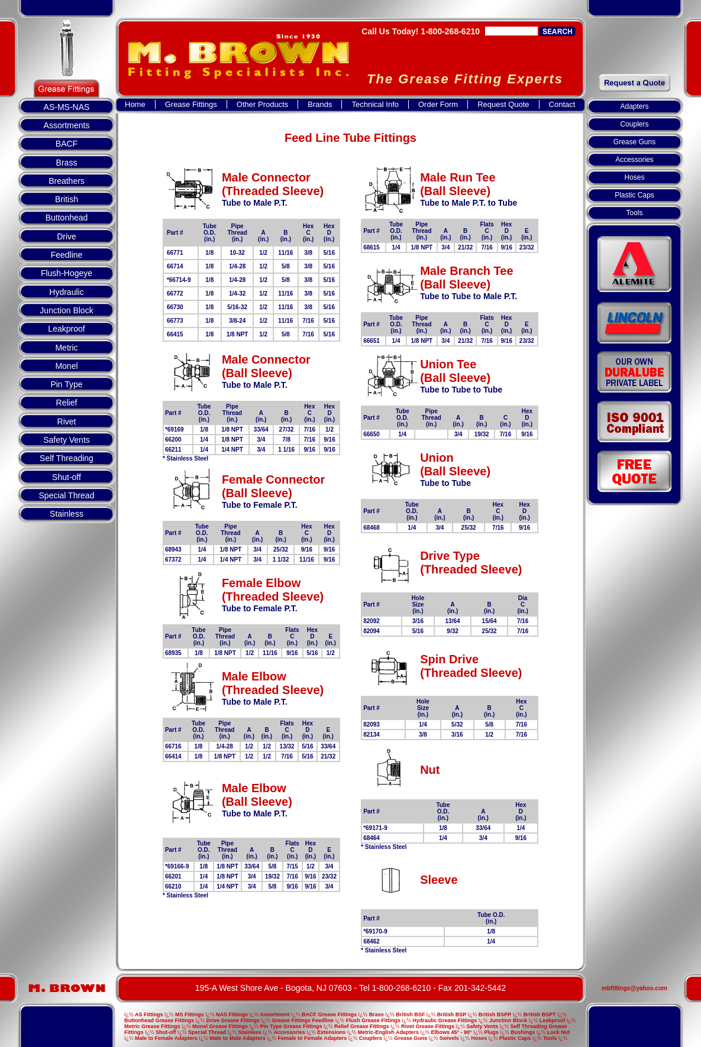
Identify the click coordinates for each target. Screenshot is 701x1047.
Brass (66, 162)
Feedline (67, 255)
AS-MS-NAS (67, 107)
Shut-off (66, 477)
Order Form (438, 104)
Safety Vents (66, 440)
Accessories (634, 159)
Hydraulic (66, 292)
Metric (66, 347)
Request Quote (503, 104)
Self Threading (66, 458)
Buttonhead (67, 217)
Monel (66, 366)
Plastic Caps (634, 195)
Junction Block (66, 310)
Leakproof (66, 328)
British (66, 199)
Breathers (67, 181)
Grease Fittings (191, 104)
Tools (634, 213)
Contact (562, 104)
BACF (66, 143)
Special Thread (67, 495)
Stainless (66, 513)
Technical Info (375, 104)
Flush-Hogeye (66, 273)
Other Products (262, 104)
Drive (66, 236)
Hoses (634, 177)
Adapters (634, 106)
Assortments (67, 125)
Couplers (634, 124)
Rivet (66, 421)
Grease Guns (634, 142)
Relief (66, 402)
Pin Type (66, 384)
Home (135, 104)
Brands (320, 104)
